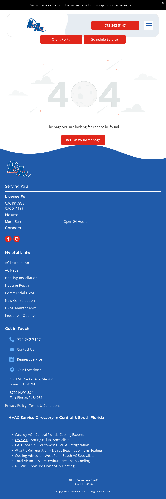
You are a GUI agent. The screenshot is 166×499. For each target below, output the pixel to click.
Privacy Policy (15, 405)
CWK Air (21, 440)
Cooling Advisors (28, 455)
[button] (148, 25)
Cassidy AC (23, 434)
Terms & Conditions (44, 405)
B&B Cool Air (25, 445)
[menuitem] (83, 262)
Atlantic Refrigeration (32, 450)
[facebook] (8, 239)
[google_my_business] (16, 239)
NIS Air (20, 466)
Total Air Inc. (25, 461)
